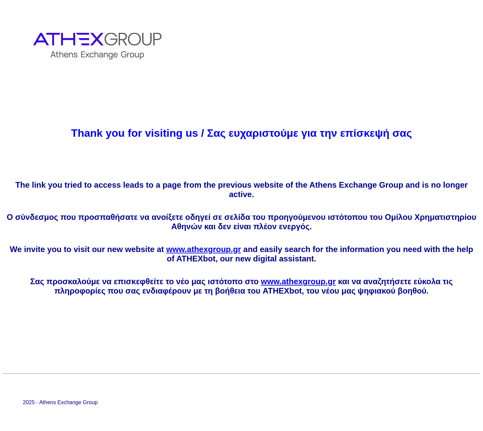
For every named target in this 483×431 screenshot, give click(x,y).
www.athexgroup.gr (203, 249)
